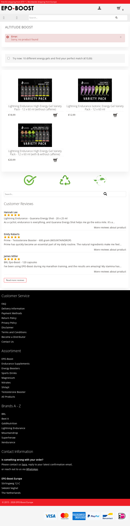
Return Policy (9, 318)
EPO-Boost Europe (24, 502)
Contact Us (8, 341)
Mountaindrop (10, 432)
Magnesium (8, 377)
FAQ (4, 303)
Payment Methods (12, 313)
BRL (4, 414)
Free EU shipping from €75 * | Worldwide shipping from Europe (29, 2)
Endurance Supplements (16, 363)
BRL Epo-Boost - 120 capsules (20, 262)
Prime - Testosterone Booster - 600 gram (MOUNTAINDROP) (37, 240)
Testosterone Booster (14, 392)
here (24, 464)
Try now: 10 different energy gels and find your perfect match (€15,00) (52, 58)
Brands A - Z (11, 406)
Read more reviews (15, 280)
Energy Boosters (11, 368)
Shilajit (5, 387)
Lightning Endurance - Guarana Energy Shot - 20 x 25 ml (36, 218)
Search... (121, 17)
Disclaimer (8, 327)
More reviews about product (110, 227)
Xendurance (8, 442)
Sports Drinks (9, 373)
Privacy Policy (9, 322)
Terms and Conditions (14, 332)
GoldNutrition (9, 423)
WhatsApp (32, 469)
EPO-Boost (7, 358)
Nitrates (6, 382)
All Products (8, 396)
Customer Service (16, 295)
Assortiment (11, 350)
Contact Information (17, 451)
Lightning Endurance (13, 428)
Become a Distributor (14, 337)
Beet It (5, 418)
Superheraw (8, 437)
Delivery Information (13, 308)
